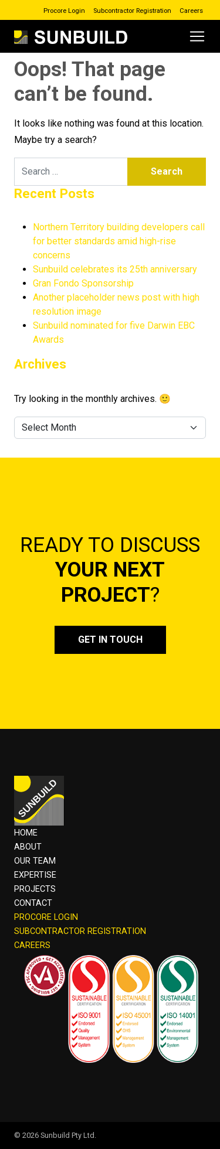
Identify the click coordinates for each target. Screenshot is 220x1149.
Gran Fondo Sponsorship (83, 283)
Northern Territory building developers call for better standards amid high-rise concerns (119, 241)
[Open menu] (197, 36)
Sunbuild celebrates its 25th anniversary (115, 269)
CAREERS (32, 945)
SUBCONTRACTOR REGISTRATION (80, 931)
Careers (191, 11)
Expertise (35, 875)
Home (26, 833)
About (28, 847)
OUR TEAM (35, 861)
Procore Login (64, 11)
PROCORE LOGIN (46, 917)
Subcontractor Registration (132, 11)
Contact (33, 903)
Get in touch (110, 639)
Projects (35, 889)
